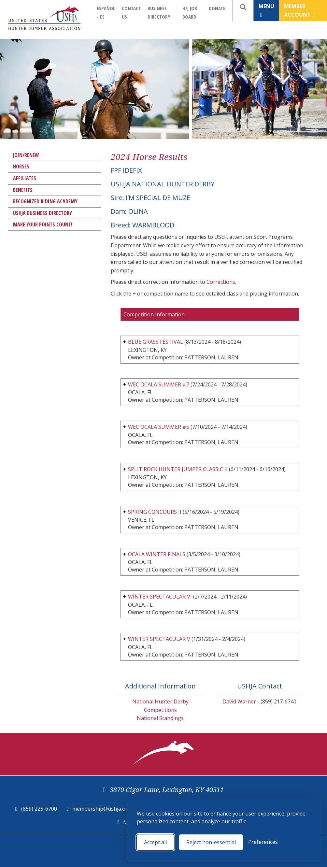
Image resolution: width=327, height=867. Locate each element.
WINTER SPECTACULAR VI (160, 596)
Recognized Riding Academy (45, 201)
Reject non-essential (211, 842)
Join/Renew (26, 155)
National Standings (160, 718)
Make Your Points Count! (42, 224)
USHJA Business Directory (42, 213)
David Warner (239, 701)
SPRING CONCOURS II (154, 511)
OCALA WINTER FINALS (156, 554)
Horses (21, 166)
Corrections (220, 281)
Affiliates (24, 178)
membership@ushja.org (101, 808)
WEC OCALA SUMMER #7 (158, 384)
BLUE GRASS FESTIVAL (155, 341)
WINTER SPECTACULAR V (159, 639)
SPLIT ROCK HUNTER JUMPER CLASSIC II (178, 469)
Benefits (23, 190)
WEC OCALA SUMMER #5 (158, 426)
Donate (217, 8)
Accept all (155, 842)
